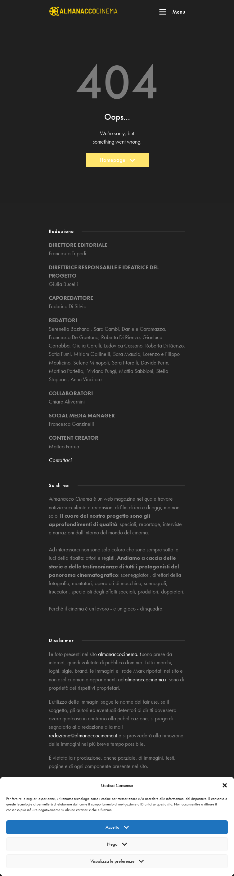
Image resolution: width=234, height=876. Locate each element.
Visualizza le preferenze (117, 863)
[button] (225, 785)
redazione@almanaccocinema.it (83, 735)
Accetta (117, 829)
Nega (117, 846)
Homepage (117, 161)
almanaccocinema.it (119, 654)
